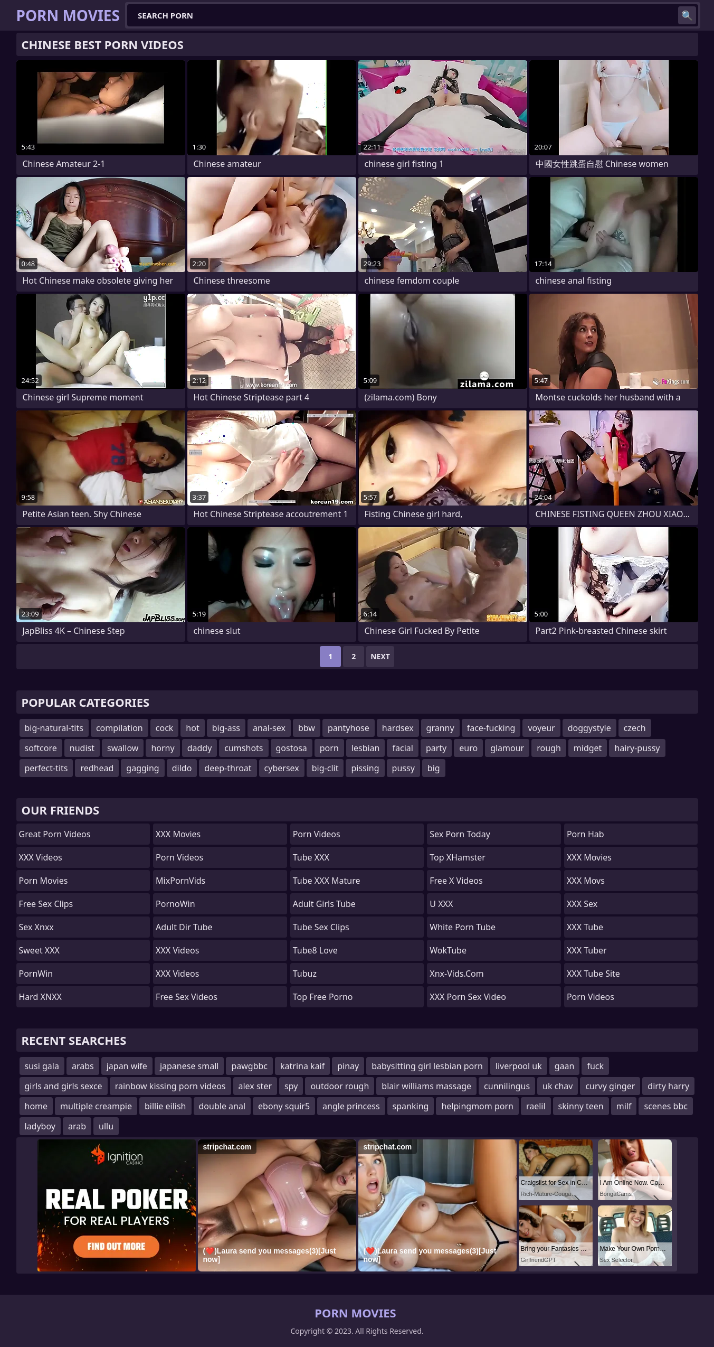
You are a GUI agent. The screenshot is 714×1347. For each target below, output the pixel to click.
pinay (348, 1066)
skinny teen (581, 1106)
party (436, 748)
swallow (122, 748)
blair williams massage (426, 1086)
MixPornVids (180, 880)
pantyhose (348, 728)
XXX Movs (586, 880)
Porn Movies (43, 880)
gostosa (291, 748)
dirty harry (668, 1086)
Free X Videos (456, 880)
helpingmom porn (477, 1106)
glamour (507, 748)
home (36, 1106)
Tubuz (305, 973)
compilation (119, 728)
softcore (41, 748)
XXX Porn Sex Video (468, 997)
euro (468, 748)
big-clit (325, 768)
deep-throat (227, 768)
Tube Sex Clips (321, 927)
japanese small (189, 1066)
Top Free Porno (323, 997)
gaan (565, 1066)
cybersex (281, 768)
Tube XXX (311, 857)
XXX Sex (582, 904)
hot (192, 728)
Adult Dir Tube (184, 927)
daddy (199, 748)
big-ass (226, 728)
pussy (403, 768)
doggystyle (589, 728)
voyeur (541, 728)
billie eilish (165, 1106)
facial (402, 748)
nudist (82, 748)
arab (77, 1126)
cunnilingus (507, 1086)
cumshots (243, 748)
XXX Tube (585, 927)
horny (162, 748)
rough (549, 748)
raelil (536, 1106)
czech (635, 728)
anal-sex (269, 728)
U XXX (441, 904)
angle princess (351, 1106)
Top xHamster (457, 857)
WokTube (448, 950)
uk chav (557, 1086)
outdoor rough (339, 1086)
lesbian (365, 748)
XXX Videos (40, 857)
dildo (182, 768)
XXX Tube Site (593, 973)
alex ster (255, 1086)
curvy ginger (610, 1086)
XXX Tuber (587, 950)
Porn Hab (585, 834)
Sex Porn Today (460, 834)
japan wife (127, 1066)
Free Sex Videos (186, 997)
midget (588, 748)
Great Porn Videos (55, 834)
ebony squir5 (284, 1106)
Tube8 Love (315, 950)
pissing (365, 768)
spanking (411, 1106)
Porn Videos (179, 857)
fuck (595, 1066)
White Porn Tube (463, 927)
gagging (142, 768)
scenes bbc (665, 1106)
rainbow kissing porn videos (170, 1086)
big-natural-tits (54, 728)
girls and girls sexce (63, 1086)
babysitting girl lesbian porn (427, 1066)
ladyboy (40, 1126)
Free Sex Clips (46, 904)
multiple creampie (96, 1106)
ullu (106, 1126)
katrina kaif (302, 1066)
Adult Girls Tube (324, 904)
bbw (306, 728)
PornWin (36, 973)
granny (440, 728)
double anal (222, 1106)
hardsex (398, 728)
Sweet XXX (39, 950)
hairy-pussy (637, 748)
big (433, 768)
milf (624, 1106)
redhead (96, 768)
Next (380, 656)
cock (165, 728)
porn (329, 748)
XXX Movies (178, 834)
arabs (83, 1066)
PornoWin (175, 904)
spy (291, 1086)
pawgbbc (249, 1066)
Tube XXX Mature (326, 880)
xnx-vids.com (456, 973)
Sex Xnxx (36, 927)
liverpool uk (519, 1066)
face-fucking (491, 728)
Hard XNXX (40, 997)
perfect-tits (46, 768)
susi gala (42, 1066)
